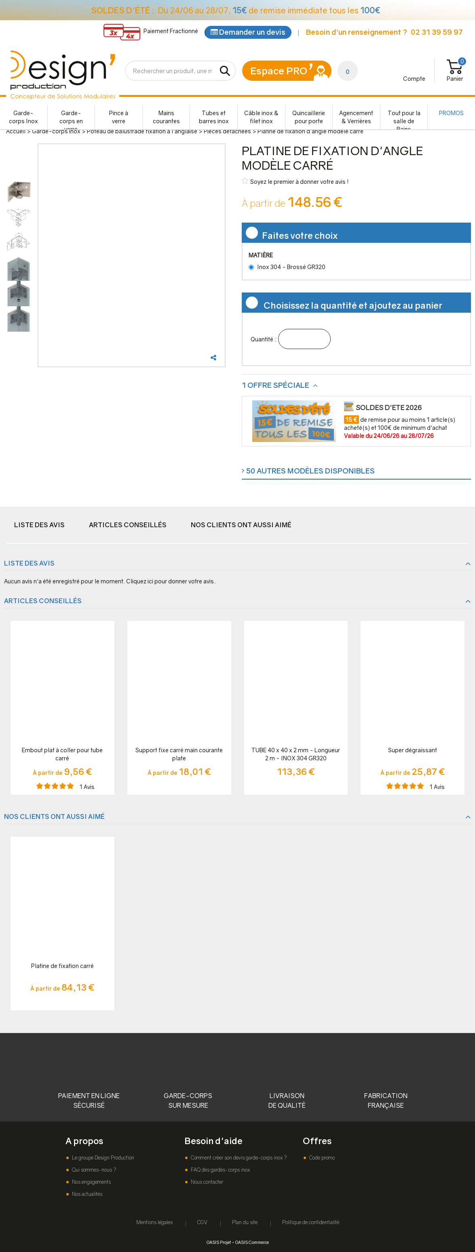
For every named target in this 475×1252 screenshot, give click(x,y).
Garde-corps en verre (71, 119)
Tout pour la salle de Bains (404, 119)
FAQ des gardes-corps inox (220, 1170)
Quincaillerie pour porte (308, 116)
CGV (202, 1222)
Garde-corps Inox (23, 116)
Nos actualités (86, 1194)
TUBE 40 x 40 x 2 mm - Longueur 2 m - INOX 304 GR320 (295, 754)
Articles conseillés (128, 525)
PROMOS (451, 112)
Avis (87, 786)
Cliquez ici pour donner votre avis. (170, 581)
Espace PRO (278, 70)
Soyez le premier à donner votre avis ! (295, 181)
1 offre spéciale (276, 385)
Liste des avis (39, 525)
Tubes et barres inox (214, 116)
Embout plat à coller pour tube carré (62, 754)
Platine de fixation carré (62, 965)
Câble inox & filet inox (261, 116)
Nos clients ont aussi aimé (241, 525)
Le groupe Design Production (102, 1158)
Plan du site (245, 1222)
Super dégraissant (412, 750)
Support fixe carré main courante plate (179, 754)
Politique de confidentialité (310, 1222)
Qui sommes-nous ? (93, 1170)
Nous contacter (206, 1182)
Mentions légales (154, 1222)
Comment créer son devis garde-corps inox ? (238, 1158)
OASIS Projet (219, 1242)
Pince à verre (118, 116)
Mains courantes (166, 116)
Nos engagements (91, 1182)
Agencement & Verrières (356, 116)
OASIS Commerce (252, 1242)
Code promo (321, 1158)
